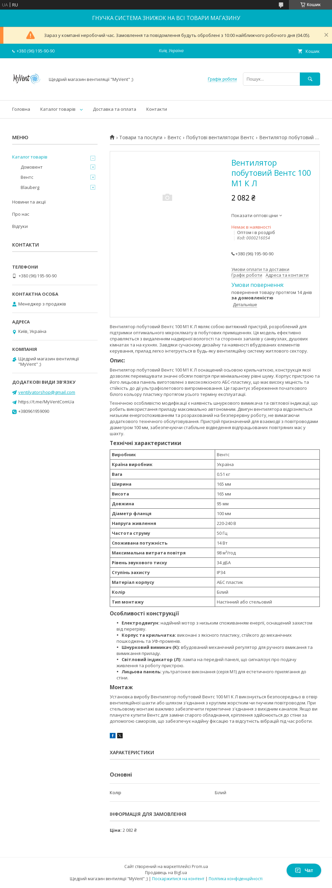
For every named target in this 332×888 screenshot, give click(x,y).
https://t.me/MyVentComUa (46, 401)
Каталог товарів (58, 109)
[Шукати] (310, 79)
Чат (304, 870)
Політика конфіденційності (236, 879)
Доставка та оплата (114, 109)
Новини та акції (29, 202)
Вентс (174, 137)
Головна (21, 109)
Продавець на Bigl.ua (166, 872)
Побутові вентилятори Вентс (220, 137)
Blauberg (30, 187)
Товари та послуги (140, 137)
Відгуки (20, 226)
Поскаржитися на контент (178, 879)
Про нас (20, 214)
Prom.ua (200, 866)
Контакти (156, 109)
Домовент (32, 167)
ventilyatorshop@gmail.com (46, 392)
